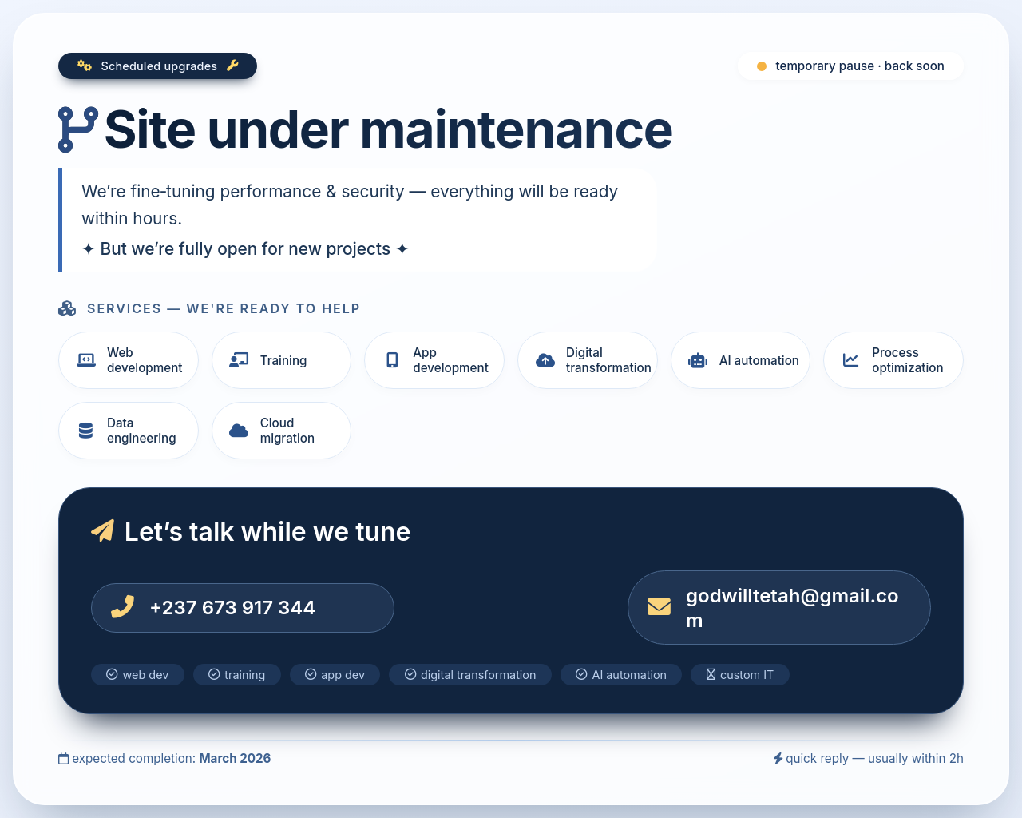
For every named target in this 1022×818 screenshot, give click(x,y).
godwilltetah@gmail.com (792, 608)
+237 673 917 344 (232, 607)
